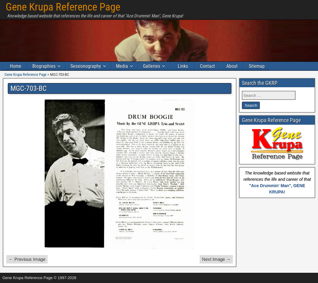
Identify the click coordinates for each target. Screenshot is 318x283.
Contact (207, 66)
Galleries (151, 66)
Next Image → (216, 259)
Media (122, 66)
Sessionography (85, 66)
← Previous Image (27, 259)
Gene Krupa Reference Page (63, 7)
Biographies (43, 66)
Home (15, 66)
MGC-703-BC (28, 88)
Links (183, 66)
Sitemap (257, 66)
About (232, 66)
